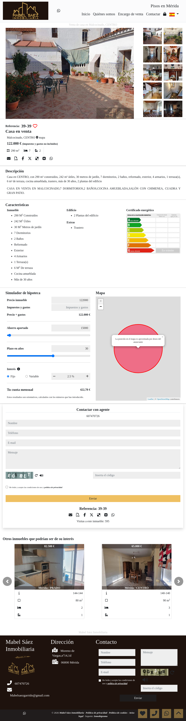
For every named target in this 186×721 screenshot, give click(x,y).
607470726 (93, 416)
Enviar (93, 498)
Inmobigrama (101, 716)
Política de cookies (118, 712)
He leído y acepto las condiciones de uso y (35, 487)
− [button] (101, 307)
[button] (7, 581)
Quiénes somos (104, 14)
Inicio (86, 14)
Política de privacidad (97, 712)
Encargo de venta (130, 14)
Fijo (13, 376)
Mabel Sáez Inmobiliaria (71, 712)
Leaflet (150, 399)
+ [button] (101, 301)
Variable (34, 376)
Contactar (153, 14)
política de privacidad (53, 487)
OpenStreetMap (163, 399)
